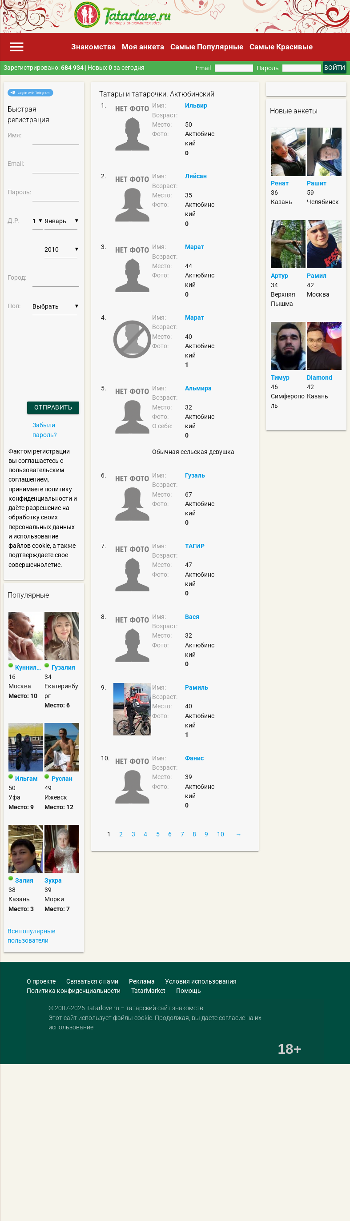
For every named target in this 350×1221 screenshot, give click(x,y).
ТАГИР (195, 546)
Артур (279, 275)
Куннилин (29, 667)
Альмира (198, 388)
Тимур (280, 377)
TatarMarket (148, 990)
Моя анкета (143, 46)
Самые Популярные (206, 46)
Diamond (319, 377)
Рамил (316, 275)
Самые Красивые (281, 46)
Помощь (188, 990)
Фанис (194, 758)
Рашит (316, 183)
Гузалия (63, 667)
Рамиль (196, 687)
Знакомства (93, 46)
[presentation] (32, 347)
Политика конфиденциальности (74, 990)
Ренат (280, 183)
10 (220, 834)
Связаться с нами (92, 981)
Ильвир (196, 105)
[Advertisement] (64, 1072)
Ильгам (26, 778)
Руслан (62, 778)
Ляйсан (196, 176)
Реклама (142, 981)
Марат (194, 246)
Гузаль (195, 475)
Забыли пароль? (44, 430)
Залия (24, 880)
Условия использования (201, 981)
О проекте (41, 981)
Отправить (53, 407)
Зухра (53, 880)
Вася (192, 616)
